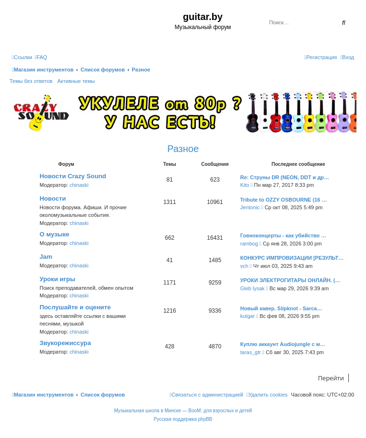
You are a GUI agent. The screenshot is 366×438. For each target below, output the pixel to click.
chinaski (79, 185)
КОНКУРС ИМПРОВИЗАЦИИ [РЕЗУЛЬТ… (292, 258)
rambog (249, 243)
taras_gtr (250, 352)
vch (244, 266)
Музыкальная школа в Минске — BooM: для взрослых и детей (183, 410)
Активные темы (76, 81)
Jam (46, 256)
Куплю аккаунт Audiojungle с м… (282, 344)
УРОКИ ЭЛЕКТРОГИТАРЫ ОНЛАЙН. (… (290, 280)
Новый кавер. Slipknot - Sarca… (281, 308)
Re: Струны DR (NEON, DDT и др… (284, 177)
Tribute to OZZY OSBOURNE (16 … (283, 200)
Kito (244, 185)
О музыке (54, 234)
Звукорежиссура (65, 342)
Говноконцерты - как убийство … (283, 235)
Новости (53, 198)
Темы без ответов (31, 81)
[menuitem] (41, 57)
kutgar (247, 316)
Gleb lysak (252, 288)
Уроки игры (57, 279)
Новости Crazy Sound (73, 176)
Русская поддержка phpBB (182, 419)
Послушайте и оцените (75, 307)
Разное (183, 148)
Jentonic (250, 207)
